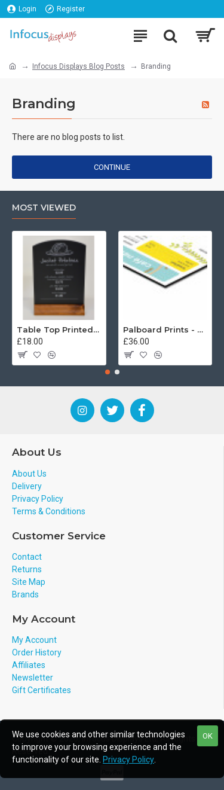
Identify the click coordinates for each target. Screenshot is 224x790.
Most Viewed (44, 208)
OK (207, 735)
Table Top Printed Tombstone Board (59, 329)
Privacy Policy (128, 759)
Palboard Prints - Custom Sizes (165, 329)
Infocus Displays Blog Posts (78, 66)
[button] (107, 372)
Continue (112, 167)
